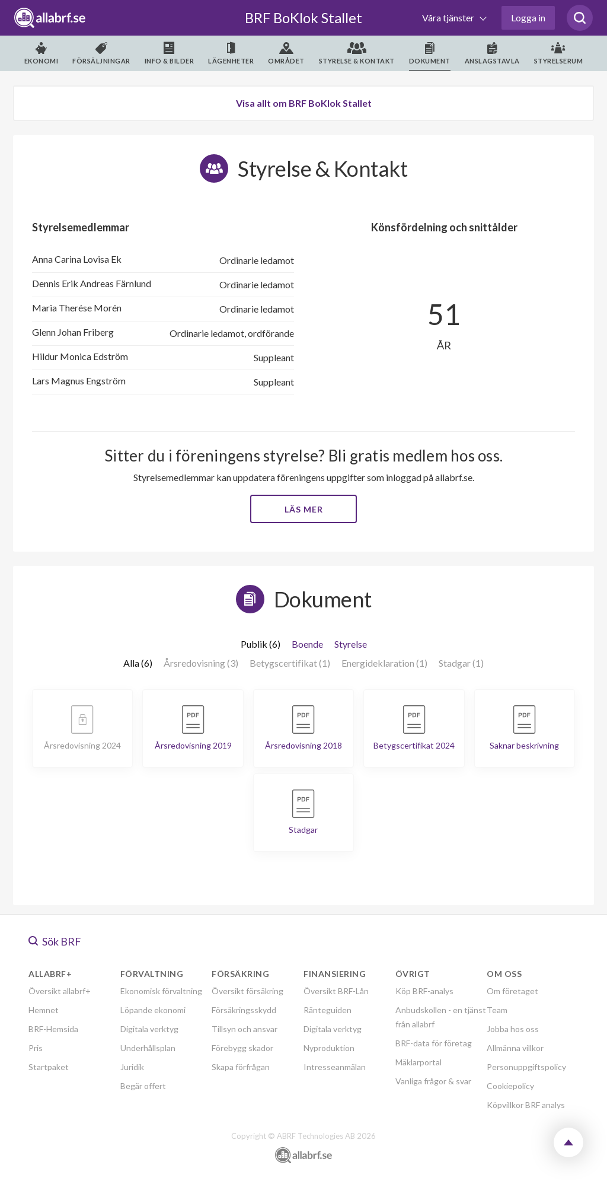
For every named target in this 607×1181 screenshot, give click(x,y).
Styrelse (350, 644)
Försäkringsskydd (244, 1010)
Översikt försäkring (247, 991)
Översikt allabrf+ (59, 991)
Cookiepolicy (510, 1086)
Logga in (528, 17)
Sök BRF (54, 941)
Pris (35, 1048)
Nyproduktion (329, 1048)
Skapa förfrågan (241, 1067)
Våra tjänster (449, 17)
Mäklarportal (418, 1062)
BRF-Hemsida (53, 1029)
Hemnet (43, 1010)
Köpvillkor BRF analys (526, 1105)
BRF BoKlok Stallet (303, 17)
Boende (307, 644)
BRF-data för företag (433, 1043)
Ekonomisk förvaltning (161, 991)
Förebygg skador (242, 1048)
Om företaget (512, 991)
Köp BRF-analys (424, 991)
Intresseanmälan (335, 1067)
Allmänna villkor (515, 1048)
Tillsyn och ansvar (244, 1029)
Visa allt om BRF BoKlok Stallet (304, 103)
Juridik (132, 1067)
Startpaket (48, 1067)
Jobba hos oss (513, 1029)
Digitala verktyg (149, 1029)
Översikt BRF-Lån (336, 991)
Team (497, 1010)
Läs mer (304, 509)
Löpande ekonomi (153, 1010)
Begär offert (143, 1086)
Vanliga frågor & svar (433, 1081)
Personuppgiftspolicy (526, 1067)
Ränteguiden (328, 1010)
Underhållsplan (147, 1048)
